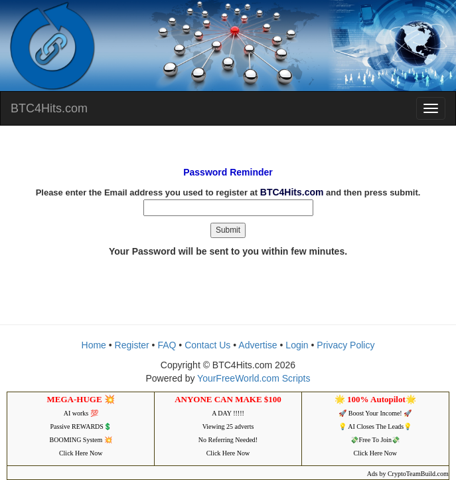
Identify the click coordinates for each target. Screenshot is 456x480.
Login (296, 345)
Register (132, 345)
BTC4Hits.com (49, 108)
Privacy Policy (345, 345)
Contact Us (207, 345)
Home (94, 345)
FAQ (166, 345)
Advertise (257, 345)
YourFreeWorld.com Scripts (253, 378)
